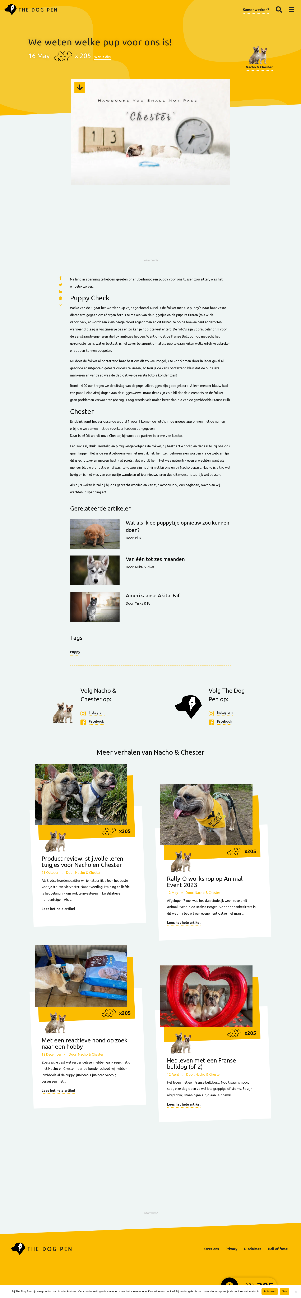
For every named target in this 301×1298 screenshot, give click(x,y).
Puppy (75, 652)
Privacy (231, 1249)
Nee (284, 1291)
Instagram (97, 713)
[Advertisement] (150, 227)
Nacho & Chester (259, 67)
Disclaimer (252, 1249)
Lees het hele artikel (58, 909)
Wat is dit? (102, 57)
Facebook (96, 721)
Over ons (211, 1249)
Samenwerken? (256, 10)
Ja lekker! (270, 1291)
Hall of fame (278, 1249)
